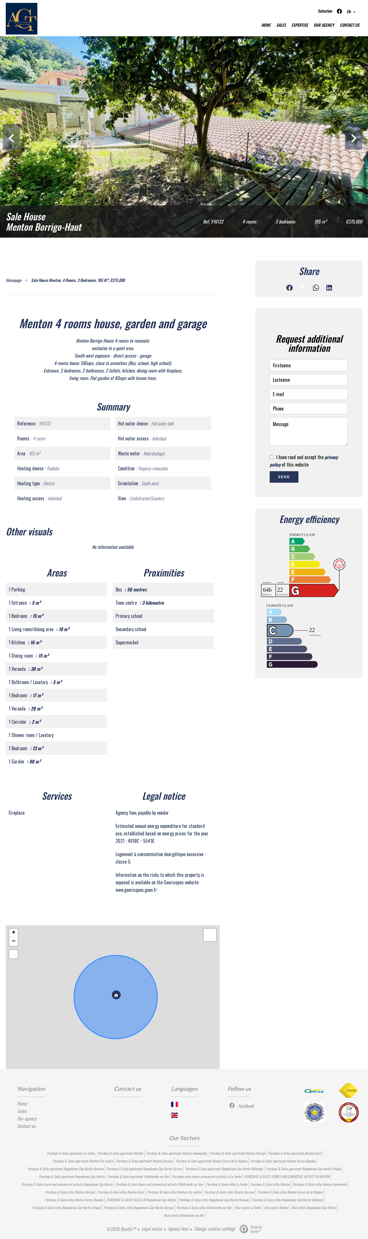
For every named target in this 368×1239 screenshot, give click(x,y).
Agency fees (178, 1228)
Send (284, 477)
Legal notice (151, 1228)
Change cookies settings (214, 1228)
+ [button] (14, 933)
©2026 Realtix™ (121, 1228)
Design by (249, 1228)
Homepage (13, 280)
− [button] (14, 941)
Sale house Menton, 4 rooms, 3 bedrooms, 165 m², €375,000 (78, 280)
